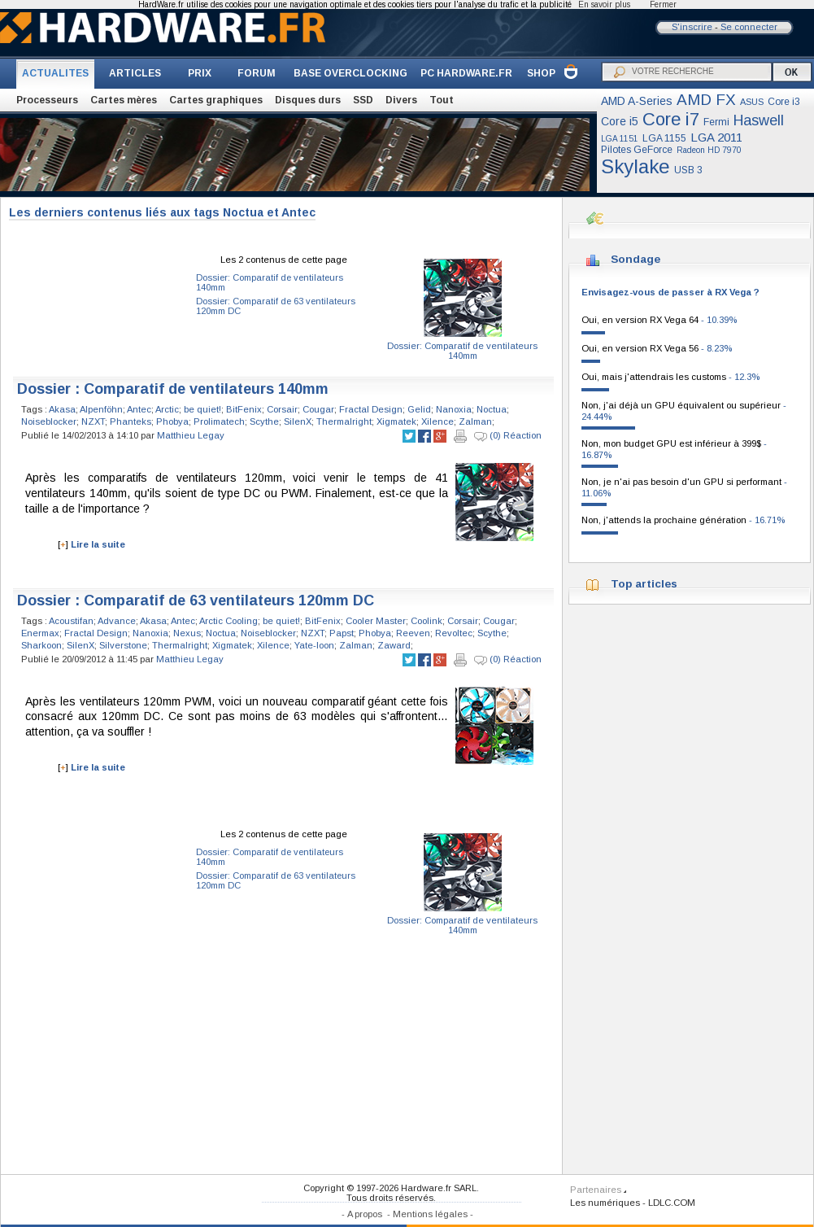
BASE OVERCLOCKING (350, 73)
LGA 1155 (664, 138)
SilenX (297, 421)
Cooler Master (376, 621)
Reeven (413, 633)
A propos (364, 1214)
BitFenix (244, 409)
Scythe (264, 421)
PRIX (199, 73)
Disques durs (308, 100)
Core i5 (619, 121)
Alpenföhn (101, 409)
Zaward (394, 645)
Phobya (172, 421)
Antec (139, 409)
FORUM (256, 73)
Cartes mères (123, 100)
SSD (363, 100)
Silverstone (123, 645)
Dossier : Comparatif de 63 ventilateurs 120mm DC (195, 600)
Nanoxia (454, 409)
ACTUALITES (55, 73)
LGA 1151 (619, 138)
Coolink (426, 621)
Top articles (644, 584)
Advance (117, 621)
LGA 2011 (716, 137)
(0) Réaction (508, 436)
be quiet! (202, 409)
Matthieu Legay (190, 435)
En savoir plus (604, 4)
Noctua (492, 409)
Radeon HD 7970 (709, 150)
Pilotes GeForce (637, 149)
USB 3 (688, 170)
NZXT (93, 421)
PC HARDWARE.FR (466, 73)
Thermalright (344, 421)
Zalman (475, 421)
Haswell (758, 120)
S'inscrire (692, 27)
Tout (441, 100)
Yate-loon (314, 645)
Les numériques (605, 1202)
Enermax (40, 633)
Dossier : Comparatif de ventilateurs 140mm (173, 389)
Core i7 (670, 119)
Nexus (187, 633)
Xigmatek (396, 421)
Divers (401, 100)
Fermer (663, 4)
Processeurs (47, 100)
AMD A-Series (637, 100)
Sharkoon (41, 645)
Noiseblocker (48, 421)
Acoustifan (71, 621)
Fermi (716, 122)
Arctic (167, 409)
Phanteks (130, 421)
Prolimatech (219, 421)
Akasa (62, 409)
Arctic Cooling (228, 621)
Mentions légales (430, 1214)
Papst (341, 633)
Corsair (282, 409)
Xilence (437, 421)
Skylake (635, 166)
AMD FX (706, 99)
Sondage (635, 259)
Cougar (318, 409)
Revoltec (453, 633)
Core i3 (784, 101)
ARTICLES (135, 73)
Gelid (419, 409)
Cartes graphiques (216, 100)
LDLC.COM (671, 1202)
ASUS (752, 102)
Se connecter (748, 27)
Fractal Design (371, 409)
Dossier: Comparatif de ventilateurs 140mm (462, 350)
